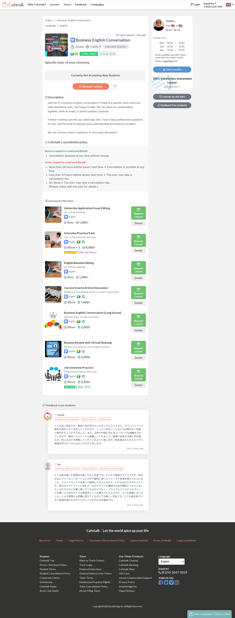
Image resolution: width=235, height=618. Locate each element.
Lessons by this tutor (172, 96)
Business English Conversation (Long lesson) (92, 312)
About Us (44, 540)
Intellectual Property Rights (94, 582)
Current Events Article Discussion (86, 288)
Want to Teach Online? (91, 560)
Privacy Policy (127, 582)
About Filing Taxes (89, 590)
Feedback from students (172, 105)
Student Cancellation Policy (55, 573)
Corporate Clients (50, 577)
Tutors (67, 4)
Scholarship (46, 582)
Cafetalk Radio (48, 586)
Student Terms (48, 569)
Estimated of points (115, 46)
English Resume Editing (79, 263)
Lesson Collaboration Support (135, 577)
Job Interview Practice (78, 367)
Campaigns (97, 4)
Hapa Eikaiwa (126, 590)
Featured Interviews (90, 569)
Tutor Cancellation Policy (93, 586)
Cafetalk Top (47, 560)
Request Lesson (90, 86)
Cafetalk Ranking (128, 564)
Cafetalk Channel (128, 560)
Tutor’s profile (172, 69)
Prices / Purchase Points (53, 564)
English (63, 25)
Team (59, 540)
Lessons (54, 4)
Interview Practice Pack (79, 233)
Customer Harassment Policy (107, 540)
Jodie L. (49, 20)
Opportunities (139, 540)
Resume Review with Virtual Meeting (88, 342)
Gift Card (124, 573)
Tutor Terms (86, 577)
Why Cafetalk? (36, 4)
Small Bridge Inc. (128, 586)
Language (50, 25)
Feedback (81, 4)
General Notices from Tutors (95, 573)
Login (195, 4)
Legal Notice (76, 540)
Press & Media (162, 540)
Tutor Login (85, 564)
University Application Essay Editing (87, 208)
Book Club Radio (49, 590)
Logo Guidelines (186, 540)
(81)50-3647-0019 (174, 572)
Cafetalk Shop (127, 569)
